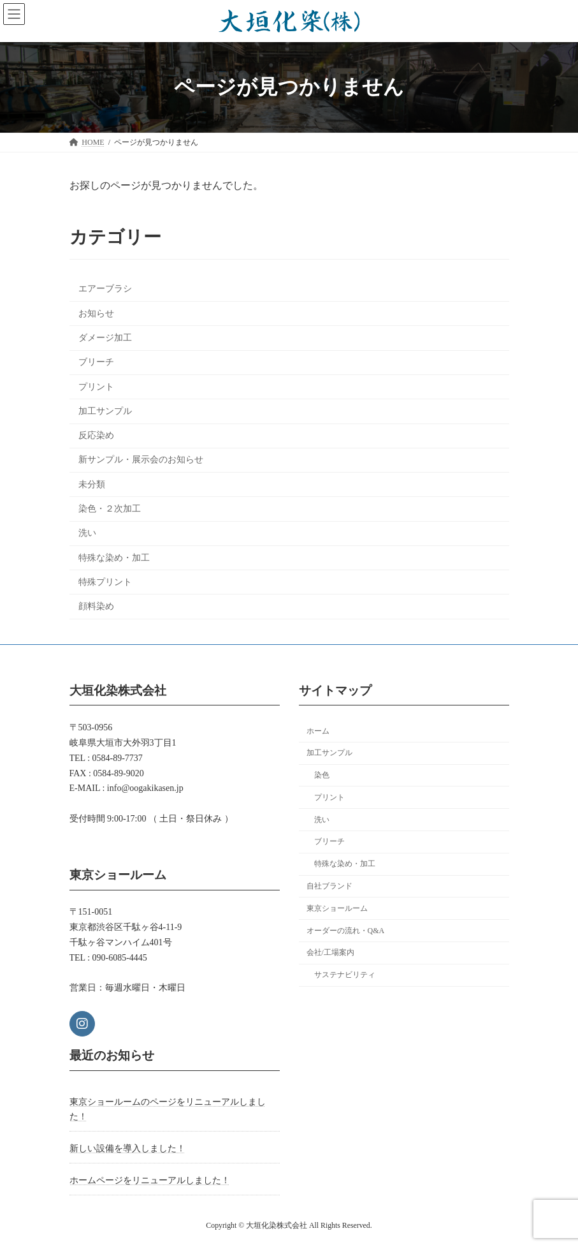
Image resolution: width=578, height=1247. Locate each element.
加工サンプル (104, 411)
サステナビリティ (344, 974)
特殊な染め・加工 (113, 558)
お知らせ (95, 313)
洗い (87, 533)
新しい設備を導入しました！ (127, 1148)
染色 (321, 775)
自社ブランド (329, 886)
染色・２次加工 (109, 508)
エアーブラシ (104, 289)
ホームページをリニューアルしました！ (149, 1180)
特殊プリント (104, 582)
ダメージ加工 (104, 338)
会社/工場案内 (330, 952)
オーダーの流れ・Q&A (346, 930)
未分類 (91, 484)
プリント (95, 387)
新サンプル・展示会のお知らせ (140, 460)
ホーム (318, 731)
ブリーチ (95, 362)
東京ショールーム (337, 908)
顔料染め (95, 606)
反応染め (95, 435)
